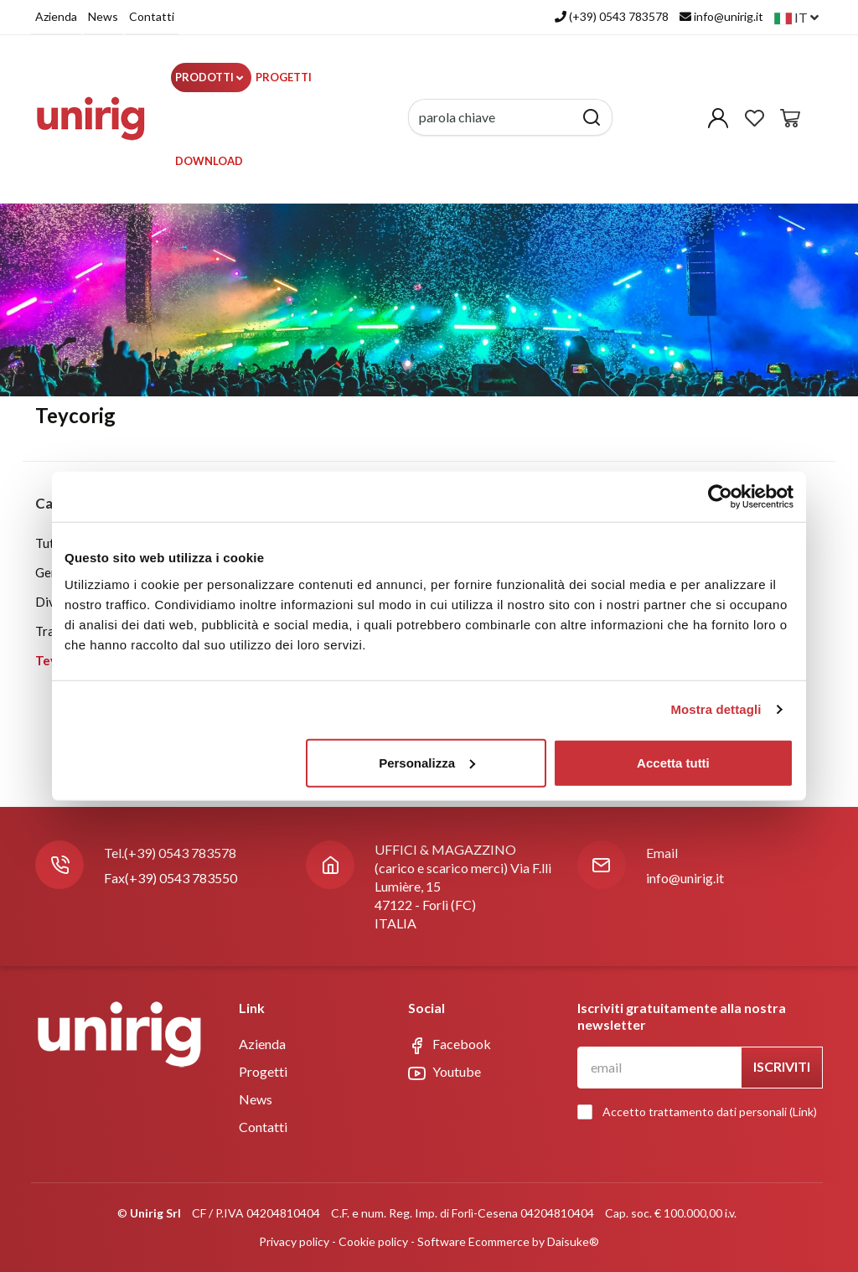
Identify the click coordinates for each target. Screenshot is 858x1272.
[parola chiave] (491, 117)
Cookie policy (373, 1241)
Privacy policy (294, 1241)
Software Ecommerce (473, 1241)
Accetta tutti (673, 762)
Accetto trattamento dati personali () (701, 1111)
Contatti (151, 16)
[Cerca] (591, 117)
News (103, 16)
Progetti (284, 77)
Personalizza (427, 762)
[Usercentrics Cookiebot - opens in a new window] (720, 496)
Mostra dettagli (715, 709)
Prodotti (209, 77)
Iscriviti (781, 1066)
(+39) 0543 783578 (180, 853)
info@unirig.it (685, 878)
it (796, 17)
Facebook (449, 1045)
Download (209, 161)
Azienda (56, 16)
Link (803, 1111)
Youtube (444, 1072)
